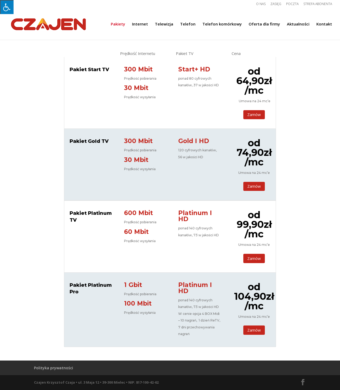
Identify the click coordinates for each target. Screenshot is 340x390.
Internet (140, 24)
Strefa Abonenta (317, 4)
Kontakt (324, 24)
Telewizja (164, 24)
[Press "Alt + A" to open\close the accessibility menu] (7, 7)
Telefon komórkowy (222, 24)
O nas (261, 4)
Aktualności (298, 24)
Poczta (292, 4)
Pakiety (118, 24)
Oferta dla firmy (264, 24)
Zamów (254, 114)
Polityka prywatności (53, 367)
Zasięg (275, 4)
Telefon (188, 24)
